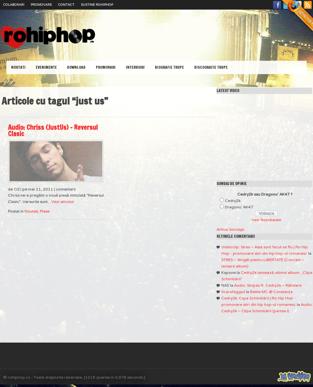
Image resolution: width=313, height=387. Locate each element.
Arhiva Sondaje (230, 229)
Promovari (106, 67)
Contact (66, 5)
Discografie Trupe (211, 67)
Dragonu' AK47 (239, 207)
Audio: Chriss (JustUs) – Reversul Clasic (53, 130)
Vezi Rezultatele (266, 219)
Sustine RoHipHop (97, 5)
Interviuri (135, 67)
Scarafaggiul (233, 291)
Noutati (18, 67)
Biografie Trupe (169, 67)
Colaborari (13, 5)
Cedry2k (232, 200)
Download (76, 67)
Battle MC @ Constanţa (271, 291)
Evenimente (46, 67)
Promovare (41, 5)
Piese (45, 211)
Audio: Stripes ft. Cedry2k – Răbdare (268, 285)
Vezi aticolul (62, 201)
